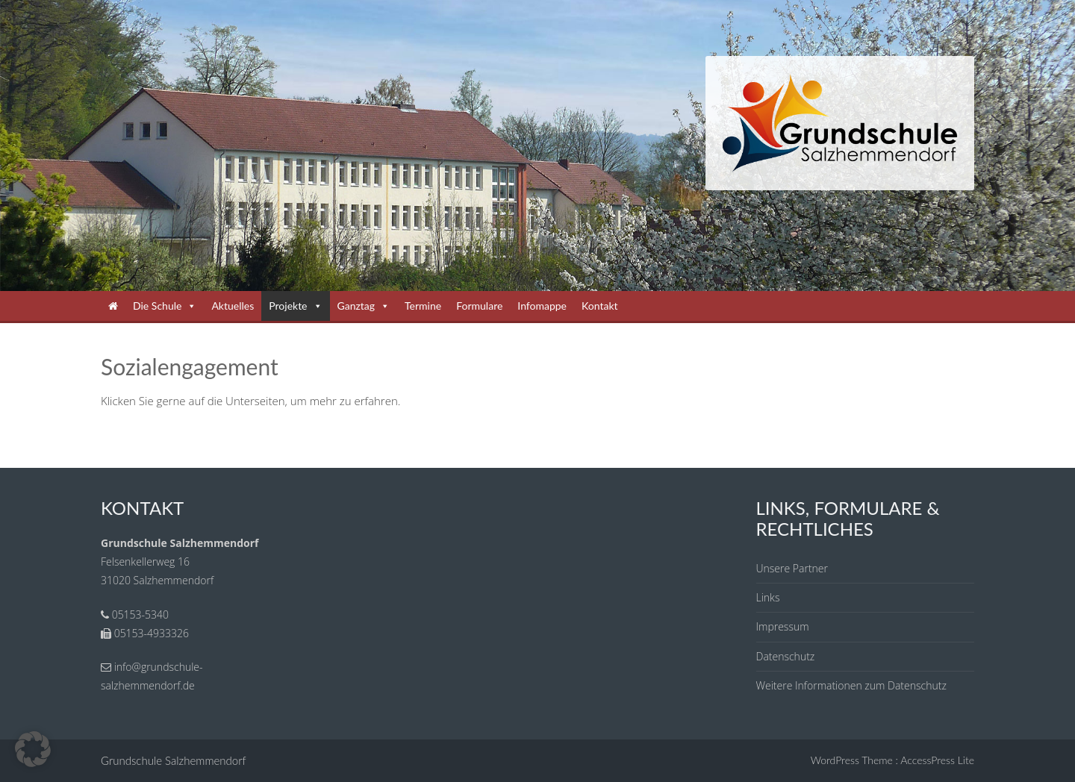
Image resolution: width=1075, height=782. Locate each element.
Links (768, 597)
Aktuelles (232, 305)
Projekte (295, 306)
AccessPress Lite (937, 760)
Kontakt (600, 305)
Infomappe (542, 305)
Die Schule (164, 306)
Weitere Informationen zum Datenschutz (851, 685)
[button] (33, 749)
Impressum (782, 626)
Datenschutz (785, 656)
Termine (423, 305)
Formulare (479, 305)
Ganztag (363, 306)
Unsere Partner (792, 568)
